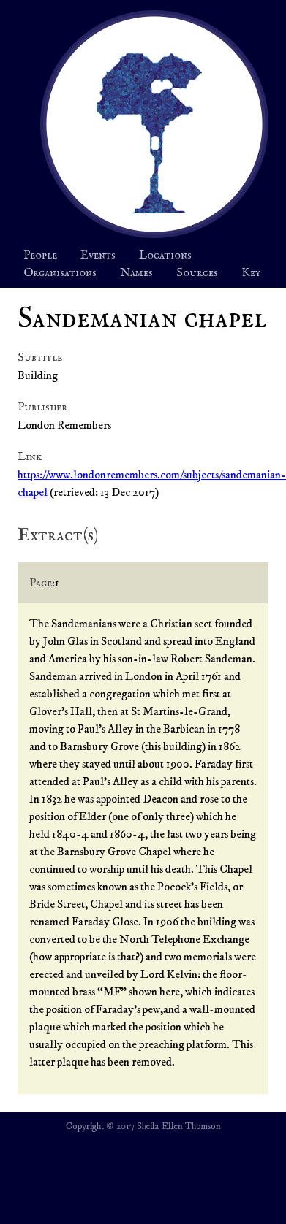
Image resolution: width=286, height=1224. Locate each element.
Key (250, 273)
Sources (197, 273)
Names (136, 273)
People (40, 255)
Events (98, 255)
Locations (165, 255)
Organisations (60, 273)
